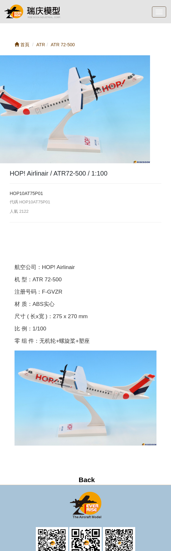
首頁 (22, 44)
